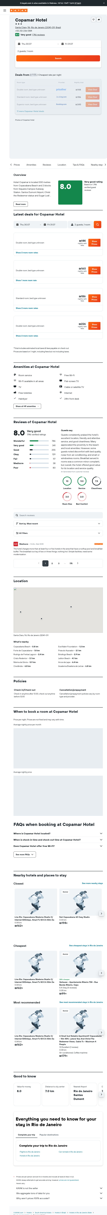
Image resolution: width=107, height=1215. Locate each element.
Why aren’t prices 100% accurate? (60, 1204)
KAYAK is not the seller (60, 1194)
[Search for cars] (4, 30)
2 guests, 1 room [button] (25, 51)
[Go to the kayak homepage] (18, 10)
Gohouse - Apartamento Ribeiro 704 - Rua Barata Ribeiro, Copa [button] (78, 990)
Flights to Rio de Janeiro (30, 1158)
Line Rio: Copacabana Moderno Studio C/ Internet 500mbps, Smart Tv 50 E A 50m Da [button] (34, 925)
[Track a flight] (4, 44)
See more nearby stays (92, 889)
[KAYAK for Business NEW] (4, 50)
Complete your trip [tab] (26, 1141)
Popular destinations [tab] (49, 1141)
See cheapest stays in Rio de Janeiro (86, 952)
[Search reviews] (61, 521)
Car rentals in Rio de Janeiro (71, 1158)
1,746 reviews (38, 34)
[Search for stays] (4, 25)
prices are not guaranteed (69, 1186)
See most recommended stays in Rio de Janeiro (81, 1008)
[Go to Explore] (4, 38)
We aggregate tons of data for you (60, 1199)
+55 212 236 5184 (23, 30)
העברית (78, 3)
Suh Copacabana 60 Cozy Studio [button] (74, 923)
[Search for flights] (4, 19)
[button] (104, 3)
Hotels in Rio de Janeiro (30, 1162)
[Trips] (4, 58)
